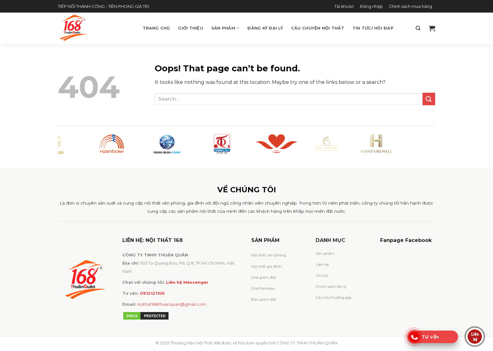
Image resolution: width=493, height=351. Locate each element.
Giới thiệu (190, 28)
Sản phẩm (225, 28)
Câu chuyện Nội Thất (317, 28)
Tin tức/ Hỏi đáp (372, 28)
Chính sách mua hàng (410, 6)
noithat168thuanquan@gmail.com (171, 304)
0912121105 (152, 293)
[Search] (418, 28)
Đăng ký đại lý (265, 28)
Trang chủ (156, 28)
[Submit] (429, 99)
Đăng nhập (371, 6)
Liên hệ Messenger (187, 282)
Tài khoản (344, 6)
